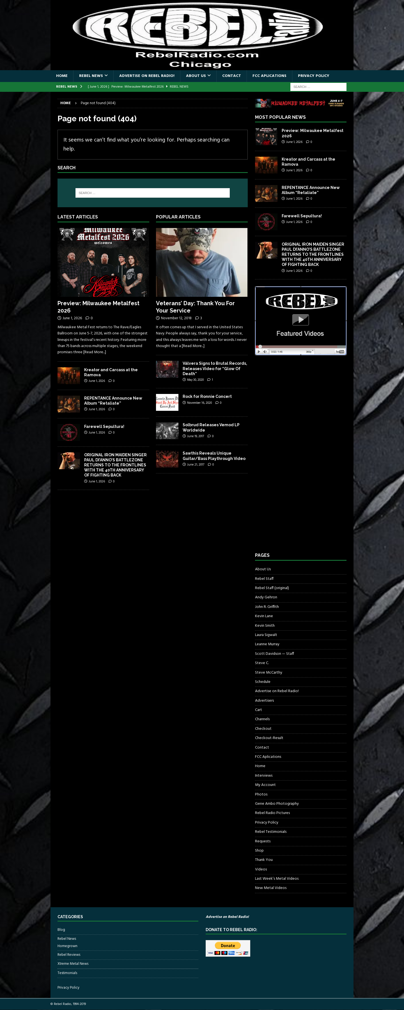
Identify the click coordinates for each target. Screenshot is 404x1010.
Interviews (263, 775)
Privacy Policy (313, 76)
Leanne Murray (267, 644)
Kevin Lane (264, 616)
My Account (265, 785)
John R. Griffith (267, 607)
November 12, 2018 (176, 318)
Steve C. (262, 663)
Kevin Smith (265, 626)
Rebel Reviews (69, 955)
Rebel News (91, 76)
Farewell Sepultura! (104, 426)
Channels (262, 719)
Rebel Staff (264, 579)
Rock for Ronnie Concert (207, 396)
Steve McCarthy (268, 672)
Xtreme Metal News (73, 964)
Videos (261, 869)
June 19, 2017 (195, 436)
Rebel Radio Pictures (272, 813)
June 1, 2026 (72, 318)
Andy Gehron (266, 597)
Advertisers (264, 700)
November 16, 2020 (199, 402)
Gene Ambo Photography (277, 804)
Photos (261, 794)
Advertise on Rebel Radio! (147, 76)
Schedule (262, 682)
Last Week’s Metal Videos (277, 879)
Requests (262, 841)
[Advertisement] (297, 459)
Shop (259, 850)
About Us (196, 76)
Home (62, 76)
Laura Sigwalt (266, 635)
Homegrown (67, 946)
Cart (258, 710)
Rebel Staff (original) (272, 588)
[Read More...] (94, 352)
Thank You (264, 860)
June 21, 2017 (195, 464)
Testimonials (67, 973)
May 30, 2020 (195, 379)
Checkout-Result (269, 738)
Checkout (263, 729)
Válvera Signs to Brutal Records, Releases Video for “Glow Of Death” (215, 368)
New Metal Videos (270, 888)
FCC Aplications (269, 76)
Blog (61, 930)
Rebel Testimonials (270, 832)
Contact (231, 76)
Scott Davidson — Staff (274, 654)
